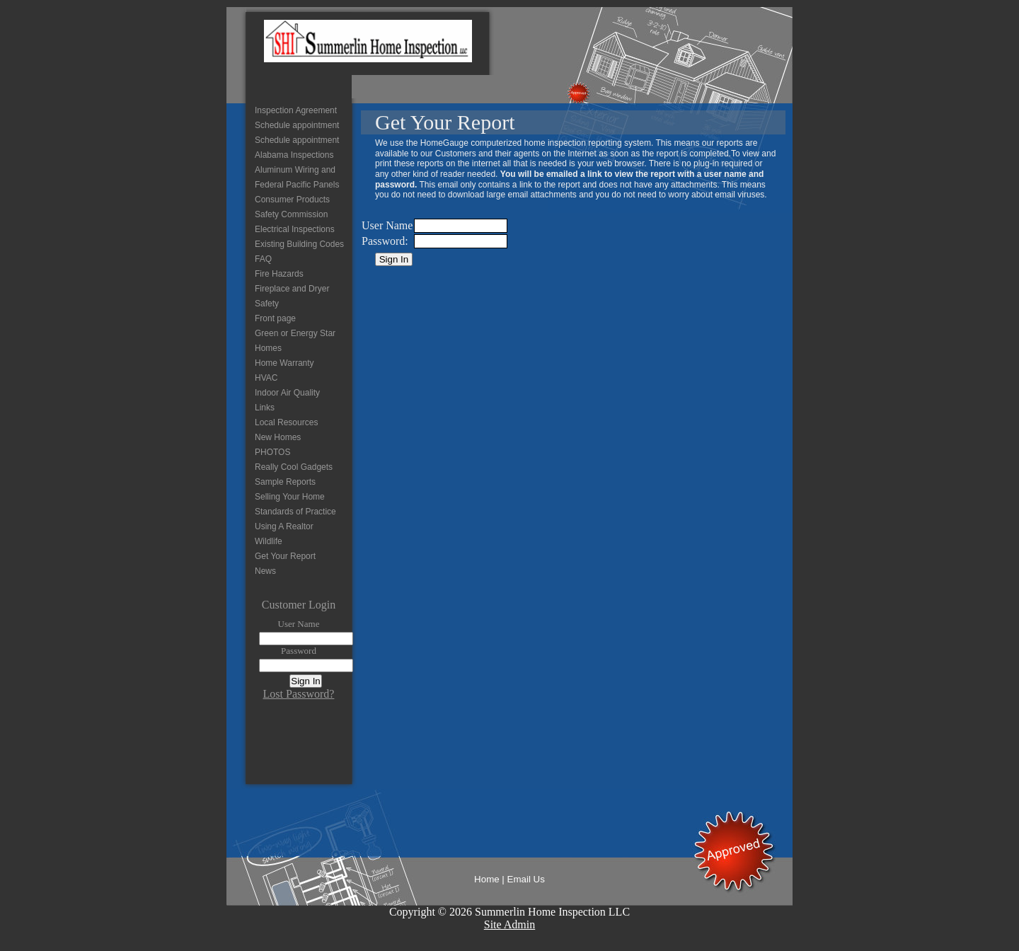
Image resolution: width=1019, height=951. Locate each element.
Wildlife (268, 541)
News (265, 571)
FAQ (263, 259)
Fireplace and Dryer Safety (292, 296)
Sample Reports (285, 482)
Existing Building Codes (299, 244)
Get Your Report (285, 556)
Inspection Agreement (296, 110)
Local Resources (286, 422)
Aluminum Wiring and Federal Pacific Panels (297, 177)
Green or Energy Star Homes (295, 340)
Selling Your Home (290, 497)
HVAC (266, 378)
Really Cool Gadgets (294, 467)
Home (487, 879)
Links (265, 408)
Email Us (526, 879)
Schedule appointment (297, 125)
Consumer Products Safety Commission (292, 207)
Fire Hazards (279, 274)
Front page (275, 318)
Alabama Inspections (294, 155)
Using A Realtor (284, 526)
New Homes (278, 437)
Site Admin (509, 924)
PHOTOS (272, 452)
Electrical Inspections (295, 229)
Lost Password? (299, 694)
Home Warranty (284, 363)
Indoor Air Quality (287, 393)
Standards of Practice (295, 512)
